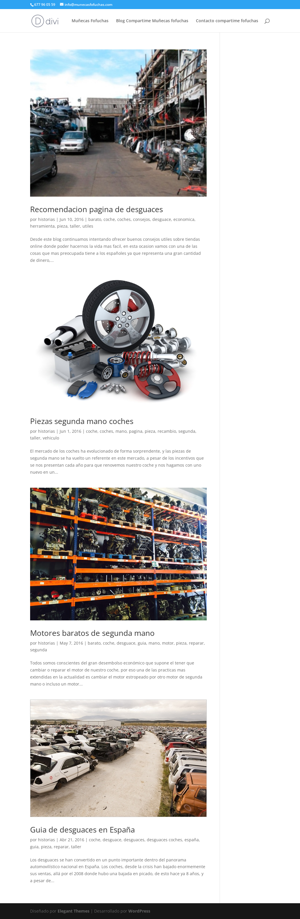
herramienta (42, 226)
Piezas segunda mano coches (81, 421)
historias (46, 219)
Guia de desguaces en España (82, 829)
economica (183, 219)
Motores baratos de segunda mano (92, 633)
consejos (141, 219)
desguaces (134, 839)
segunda (186, 431)
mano (121, 431)
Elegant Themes (73, 911)
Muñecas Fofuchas (90, 21)
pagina (135, 431)
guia (142, 643)
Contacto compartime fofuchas (227, 21)
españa (192, 839)
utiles (87, 226)
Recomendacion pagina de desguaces (96, 209)
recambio (167, 431)
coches (124, 219)
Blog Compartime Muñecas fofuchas (152, 21)
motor (168, 643)
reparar (196, 643)
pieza (62, 226)
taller (75, 226)
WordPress (139, 911)
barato (94, 219)
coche (109, 219)
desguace (161, 219)
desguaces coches (164, 839)
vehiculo (51, 438)
